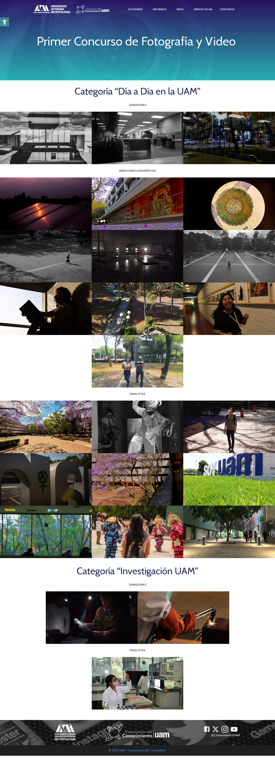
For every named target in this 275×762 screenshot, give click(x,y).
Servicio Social (203, 8)
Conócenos (227, 8)
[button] (4, 22)
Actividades (137, 8)
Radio (181, 8)
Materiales (161, 8)
